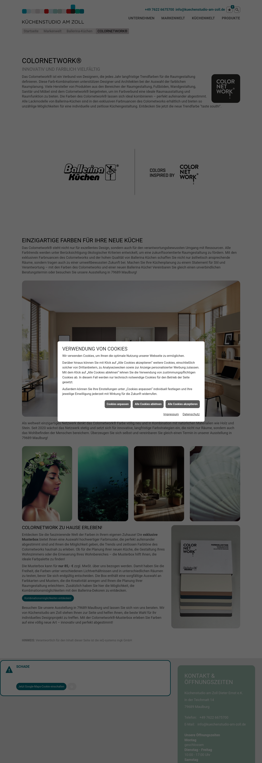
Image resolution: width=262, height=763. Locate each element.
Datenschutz (191, 414)
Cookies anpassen (118, 404)
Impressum (171, 414)
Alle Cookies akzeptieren (183, 404)
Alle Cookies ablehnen (148, 404)
